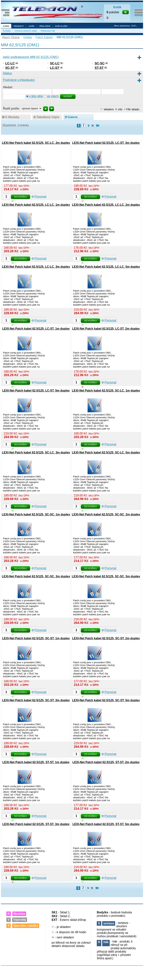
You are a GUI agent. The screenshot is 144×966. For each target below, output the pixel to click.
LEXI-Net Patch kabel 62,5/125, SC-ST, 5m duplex (106, 700)
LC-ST (54, 68)
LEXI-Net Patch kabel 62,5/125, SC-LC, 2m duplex (36, 142)
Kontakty (7, 31)
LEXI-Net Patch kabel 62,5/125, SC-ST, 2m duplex (106, 638)
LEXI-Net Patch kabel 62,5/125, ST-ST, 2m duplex (106, 762)
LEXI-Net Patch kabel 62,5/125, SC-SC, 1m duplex (36, 514)
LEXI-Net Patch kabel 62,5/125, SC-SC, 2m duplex (106, 514)
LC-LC (10, 63)
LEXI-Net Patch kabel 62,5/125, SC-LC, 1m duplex (106, 390)
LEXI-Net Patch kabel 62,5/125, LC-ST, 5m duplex (36, 390)
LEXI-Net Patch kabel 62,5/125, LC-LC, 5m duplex (106, 266)
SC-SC (99, 63)
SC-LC (54, 63)
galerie (73, 117)
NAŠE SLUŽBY (61, 26)
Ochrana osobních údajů (26, 31)
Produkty (19, 26)
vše (120, 109)
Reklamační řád (48, 31)
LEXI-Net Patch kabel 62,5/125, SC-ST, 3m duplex (36, 700)
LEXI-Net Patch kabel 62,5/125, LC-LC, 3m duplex (36, 266)
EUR (133, 26)
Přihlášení (44, 26)
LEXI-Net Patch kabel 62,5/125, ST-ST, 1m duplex (36, 762)
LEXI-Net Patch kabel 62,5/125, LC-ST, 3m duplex (106, 142)
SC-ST (10, 68)
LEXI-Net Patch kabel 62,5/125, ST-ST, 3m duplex (36, 824)
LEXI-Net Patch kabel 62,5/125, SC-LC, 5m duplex (106, 452)
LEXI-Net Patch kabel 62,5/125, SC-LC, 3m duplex (36, 452)
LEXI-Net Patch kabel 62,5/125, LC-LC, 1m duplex (36, 204)
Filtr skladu (131, 109)
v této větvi (36, 96)
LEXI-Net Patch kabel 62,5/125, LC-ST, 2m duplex (106, 328)
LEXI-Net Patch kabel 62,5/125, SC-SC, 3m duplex (36, 576)
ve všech (53, 96)
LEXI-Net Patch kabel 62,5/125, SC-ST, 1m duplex (36, 638)
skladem (109, 109)
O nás (6, 26)
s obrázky (12, 117)
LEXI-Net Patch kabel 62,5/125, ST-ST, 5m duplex (106, 824)
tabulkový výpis (47, 117)
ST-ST (99, 68)
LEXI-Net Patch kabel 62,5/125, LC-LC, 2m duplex (106, 204)
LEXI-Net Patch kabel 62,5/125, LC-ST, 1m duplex (36, 328)
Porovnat (40, 196)
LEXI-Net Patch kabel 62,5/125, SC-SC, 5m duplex (106, 576)
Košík (31, 26)
